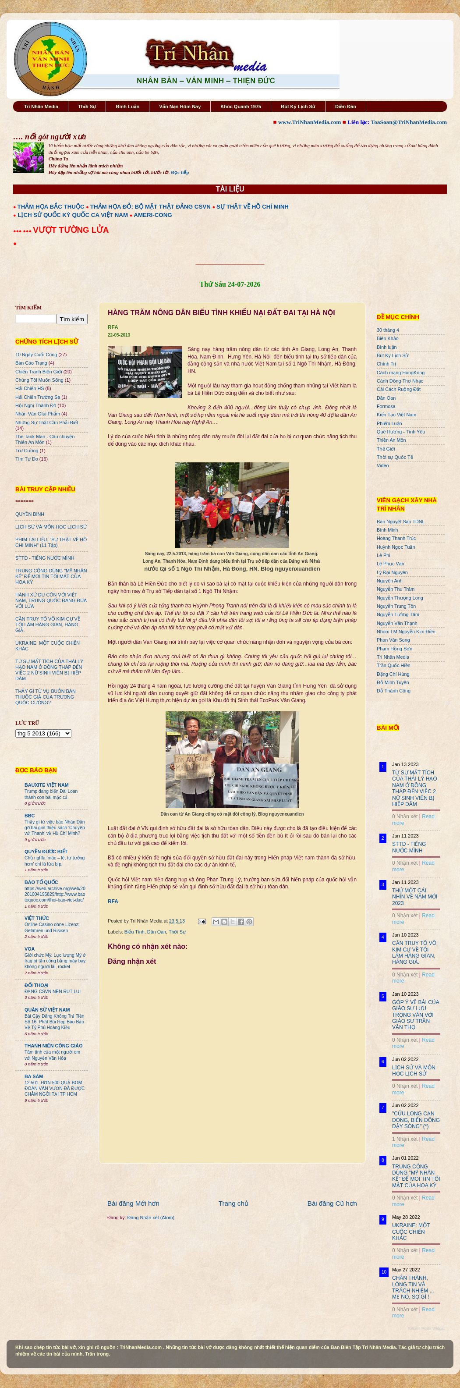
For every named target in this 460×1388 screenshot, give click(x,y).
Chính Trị (386, 363)
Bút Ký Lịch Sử (298, 106)
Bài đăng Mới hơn (133, 1203)
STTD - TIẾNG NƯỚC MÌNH (44, 558)
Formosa (386, 406)
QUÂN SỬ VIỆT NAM (47, 1009)
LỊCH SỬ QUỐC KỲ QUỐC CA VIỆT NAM (73, 215)
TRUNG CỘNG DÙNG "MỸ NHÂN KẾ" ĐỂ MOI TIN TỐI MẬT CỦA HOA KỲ (51, 576)
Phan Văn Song (393, 640)
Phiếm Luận (389, 423)
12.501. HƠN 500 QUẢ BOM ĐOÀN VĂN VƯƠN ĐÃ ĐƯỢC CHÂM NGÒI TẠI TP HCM (55, 1088)
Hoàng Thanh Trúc (396, 538)
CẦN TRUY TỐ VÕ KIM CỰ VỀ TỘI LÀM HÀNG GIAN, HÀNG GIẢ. (47, 624)
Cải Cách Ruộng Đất (399, 389)
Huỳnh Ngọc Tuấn (396, 547)
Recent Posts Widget (426, 1328)
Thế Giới (386, 448)
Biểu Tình (134, 931)
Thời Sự (87, 106)
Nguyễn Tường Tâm (398, 614)
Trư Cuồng (27, 450)
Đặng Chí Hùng (393, 674)
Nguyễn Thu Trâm (395, 589)
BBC (30, 815)
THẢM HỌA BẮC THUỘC (51, 206)
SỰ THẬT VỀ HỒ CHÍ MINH (252, 206)
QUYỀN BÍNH (29, 514)
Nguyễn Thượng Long (400, 597)
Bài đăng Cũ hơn (332, 1203)
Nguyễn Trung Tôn (396, 606)
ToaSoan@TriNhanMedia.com (409, 122)
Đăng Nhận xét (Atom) (150, 1217)
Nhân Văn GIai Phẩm (37, 413)
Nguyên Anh (390, 580)
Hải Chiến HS (29, 388)
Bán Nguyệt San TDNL (401, 521)
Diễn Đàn (345, 106)
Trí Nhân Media (41, 106)
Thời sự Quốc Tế (395, 457)
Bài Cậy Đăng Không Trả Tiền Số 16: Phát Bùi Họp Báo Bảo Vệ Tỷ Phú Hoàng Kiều (55, 1022)
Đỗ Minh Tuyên (393, 682)
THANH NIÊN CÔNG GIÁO (54, 1045)
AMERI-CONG (153, 215)
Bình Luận (127, 106)
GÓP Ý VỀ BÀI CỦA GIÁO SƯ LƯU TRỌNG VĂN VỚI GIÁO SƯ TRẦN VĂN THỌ (415, 1015)
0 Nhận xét (405, 816)
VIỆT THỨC (37, 918)
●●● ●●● (23, 231)
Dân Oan (156, 931)
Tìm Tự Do (26, 458)
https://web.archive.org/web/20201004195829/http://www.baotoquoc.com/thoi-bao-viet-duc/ (55, 894)
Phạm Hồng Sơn (394, 648)
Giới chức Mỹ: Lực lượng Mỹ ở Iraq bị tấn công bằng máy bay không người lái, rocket (55, 961)
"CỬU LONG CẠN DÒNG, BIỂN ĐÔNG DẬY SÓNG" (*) (416, 1120)
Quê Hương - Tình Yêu (401, 431)
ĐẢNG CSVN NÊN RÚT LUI (53, 991)
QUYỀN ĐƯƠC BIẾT (46, 851)
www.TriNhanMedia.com (309, 122)
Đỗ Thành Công (393, 690)
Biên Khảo (388, 338)
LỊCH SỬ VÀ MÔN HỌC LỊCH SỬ (51, 526)
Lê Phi (383, 555)
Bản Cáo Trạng (31, 363)
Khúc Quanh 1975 (240, 106)
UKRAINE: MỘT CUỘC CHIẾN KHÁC (411, 1231)
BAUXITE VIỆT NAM (47, 785)
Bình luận (387, 347)
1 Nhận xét (405, 1139)
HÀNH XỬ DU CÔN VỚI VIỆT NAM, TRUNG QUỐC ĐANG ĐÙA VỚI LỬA (51, 600)
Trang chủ (233, 1203)
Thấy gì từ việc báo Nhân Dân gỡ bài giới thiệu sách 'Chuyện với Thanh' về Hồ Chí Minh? (55, 828)
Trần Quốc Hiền (393, 665)
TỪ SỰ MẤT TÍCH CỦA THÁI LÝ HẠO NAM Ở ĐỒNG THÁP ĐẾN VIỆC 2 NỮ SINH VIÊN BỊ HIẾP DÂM (49, 670)
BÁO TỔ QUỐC (41, 882)
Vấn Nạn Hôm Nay (180, 106)
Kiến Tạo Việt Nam (396, 414)
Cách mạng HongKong (401, 372)
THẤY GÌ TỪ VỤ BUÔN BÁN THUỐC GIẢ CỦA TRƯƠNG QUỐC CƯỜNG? (45, 697)
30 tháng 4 (388, 330)
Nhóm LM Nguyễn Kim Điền (406, 631)
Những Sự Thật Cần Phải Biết (46, 422)
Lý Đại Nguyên (392, 572)
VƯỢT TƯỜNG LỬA (71, 229)
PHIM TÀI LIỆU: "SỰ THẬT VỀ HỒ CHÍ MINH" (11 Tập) (51, 542)
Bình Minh (387, 529)
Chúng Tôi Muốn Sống (39, 380)
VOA (30, 948)
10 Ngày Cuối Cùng (36, 354)
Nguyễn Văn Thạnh (397, 623)
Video (383, 465)
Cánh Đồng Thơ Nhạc (400, 380)
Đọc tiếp (180, 172)
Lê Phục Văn (390, 563)
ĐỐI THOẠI (37, 985)
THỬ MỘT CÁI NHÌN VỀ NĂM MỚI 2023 (414, 896)
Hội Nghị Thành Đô (35, 405)
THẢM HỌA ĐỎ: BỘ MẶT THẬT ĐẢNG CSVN (150, 206)
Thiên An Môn (391, 440)
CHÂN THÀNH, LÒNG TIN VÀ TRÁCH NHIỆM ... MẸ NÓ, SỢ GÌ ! (413, 1287)
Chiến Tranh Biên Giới (38, 371)
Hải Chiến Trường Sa (37, 397)
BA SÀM (34, 1076)
